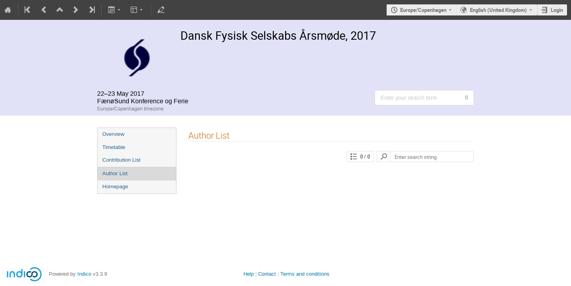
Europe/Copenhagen (423, 10)
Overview (113, 134)
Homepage (115, 186)
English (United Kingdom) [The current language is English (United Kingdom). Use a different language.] (498, 10)
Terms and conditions (305, 274)
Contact (267, 274)
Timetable (113, 147)
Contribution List (121, 160)
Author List (115, 173)
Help (248, 274)
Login (557, 10)
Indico (84, 274)
